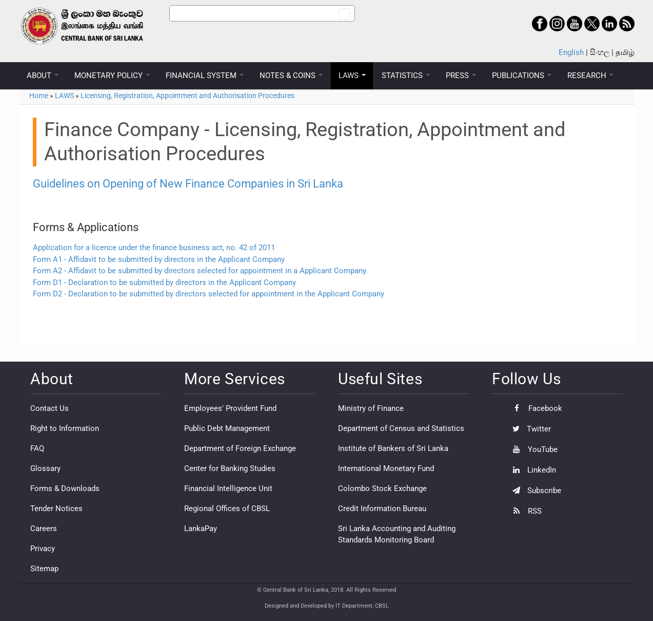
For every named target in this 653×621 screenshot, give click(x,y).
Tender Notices (56, 508)
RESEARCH (590, 75)
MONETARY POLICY (112, 75)
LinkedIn (531, 470)
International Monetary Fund (386, 468)
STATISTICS (406, 75)
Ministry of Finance (371, 408)
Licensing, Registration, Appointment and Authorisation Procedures (187, 95)
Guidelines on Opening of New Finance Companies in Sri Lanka (188, 183)
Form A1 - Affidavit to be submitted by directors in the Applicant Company (159, 259)
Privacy (42, 548)
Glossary (45, 468)
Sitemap (44, 568)
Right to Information (64, 428)
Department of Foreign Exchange (240, 448)
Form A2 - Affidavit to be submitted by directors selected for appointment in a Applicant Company (199, 270)
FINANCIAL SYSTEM (205, 75)
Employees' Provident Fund (230, 408)
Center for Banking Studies (229, 468)
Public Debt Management (227, 428)
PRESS (461, 75)
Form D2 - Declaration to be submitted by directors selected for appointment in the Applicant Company (208, 293)
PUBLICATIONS (521, 75)
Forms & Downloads (65, 488)
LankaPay (200, 528)
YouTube (532, 449)
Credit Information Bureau (382, 508)
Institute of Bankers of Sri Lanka (393, 448)
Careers (43, 528)
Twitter (529, 429)
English (571, 52)
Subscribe (534, 490)
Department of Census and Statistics (401, 428)
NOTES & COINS (291, 75)
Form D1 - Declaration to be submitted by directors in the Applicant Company (164, 282)
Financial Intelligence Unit (228, 488)
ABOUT (42, 75)
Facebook (534, 408)
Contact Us (49, 408)
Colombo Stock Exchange (382, 488)
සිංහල (599, 52)
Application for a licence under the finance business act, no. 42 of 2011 (154, 247)
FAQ (37, 448)
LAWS (352, 75)
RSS (524, 511)
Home (38, 95)
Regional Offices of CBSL (227, 508)
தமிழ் (625, 52)
